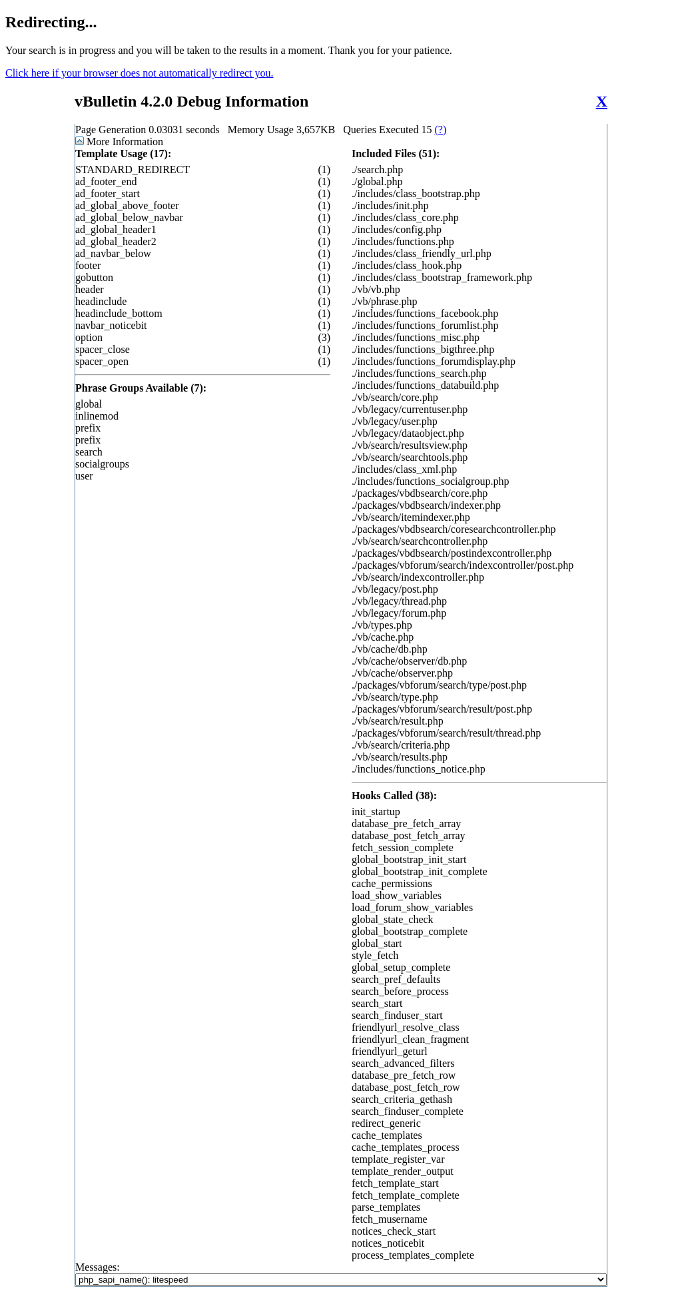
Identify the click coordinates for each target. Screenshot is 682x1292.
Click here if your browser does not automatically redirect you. (139, 73)
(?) (440, 129)
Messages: (341, 1273)
